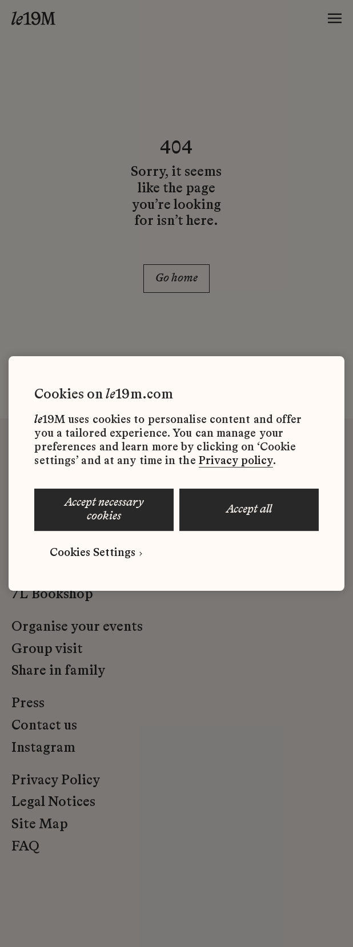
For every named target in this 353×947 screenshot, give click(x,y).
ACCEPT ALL (249, 509)
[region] (176, 473)
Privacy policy (236, 461)
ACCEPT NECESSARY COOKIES (104, 509)
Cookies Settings (92, 553)
